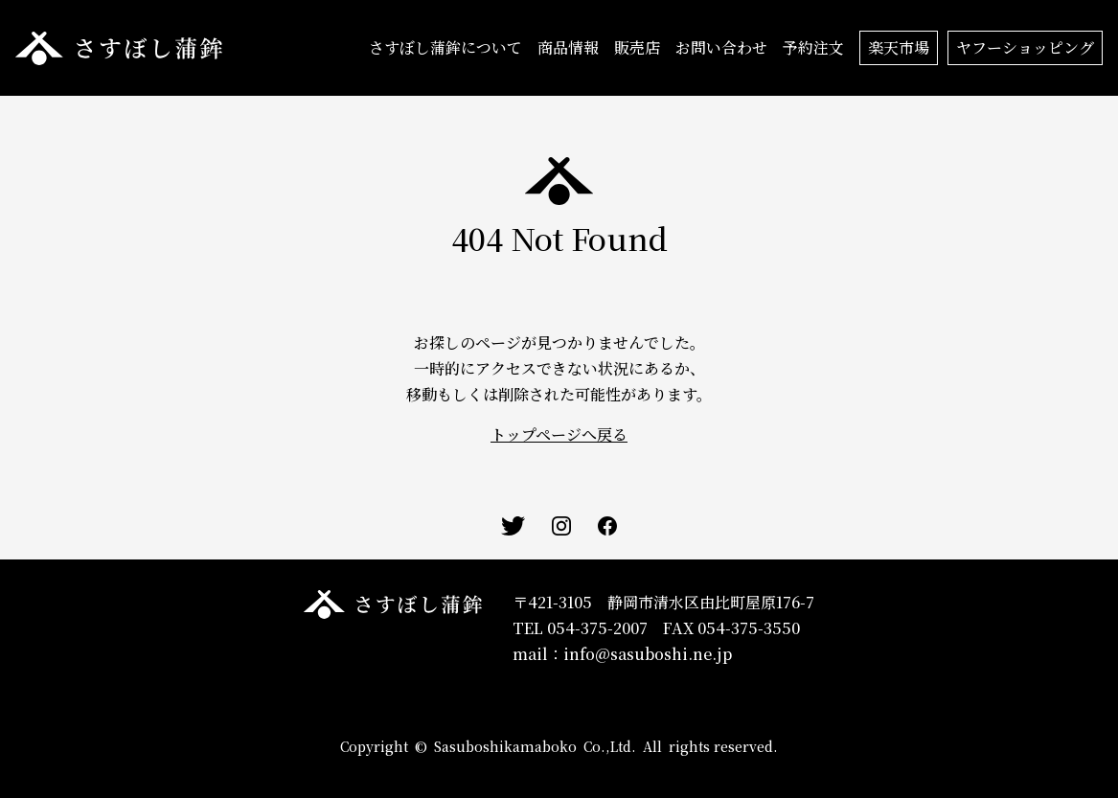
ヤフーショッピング (1025, 47)
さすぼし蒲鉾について (445, 47)
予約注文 (813, 47)
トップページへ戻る (559, 434)
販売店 (637, 47)
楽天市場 (898, 47)
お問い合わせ (721, 47)
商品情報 (568, 47)
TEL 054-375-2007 (580, 628)
